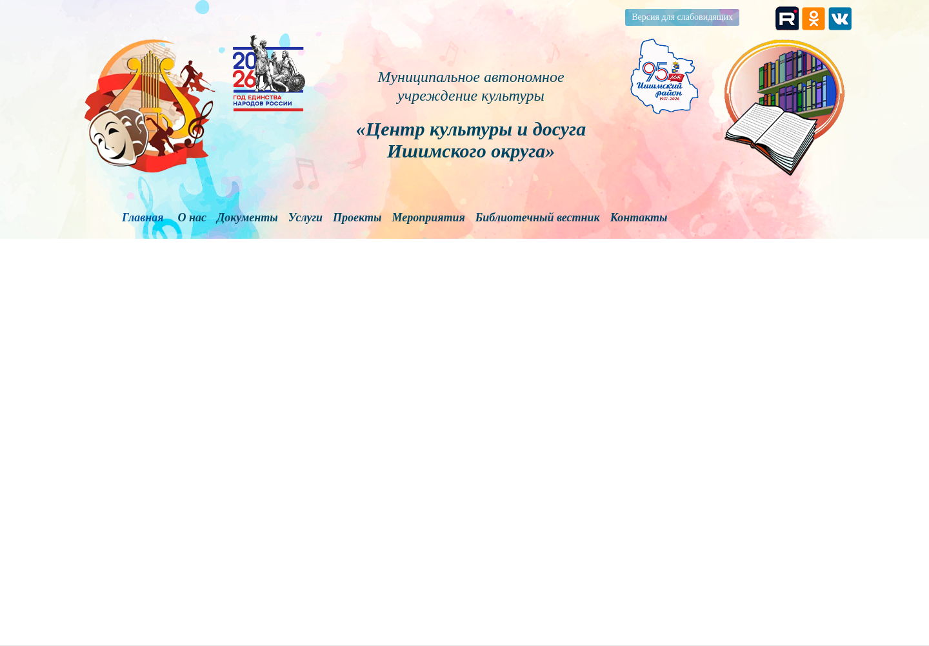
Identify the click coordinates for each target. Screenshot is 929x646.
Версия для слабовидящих (682, 17)
